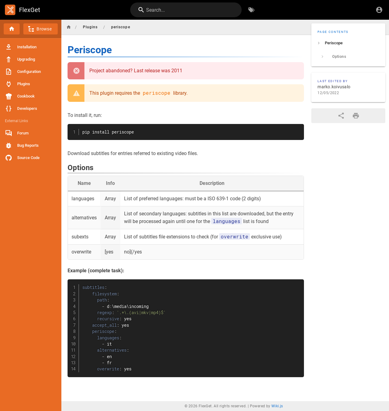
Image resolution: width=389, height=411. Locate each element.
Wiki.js (277, 406)
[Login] (379, 9)
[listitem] (348, 43)
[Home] (12, 28)
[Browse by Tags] (251, 9)
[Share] (341, 115)
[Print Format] (355, 115)
